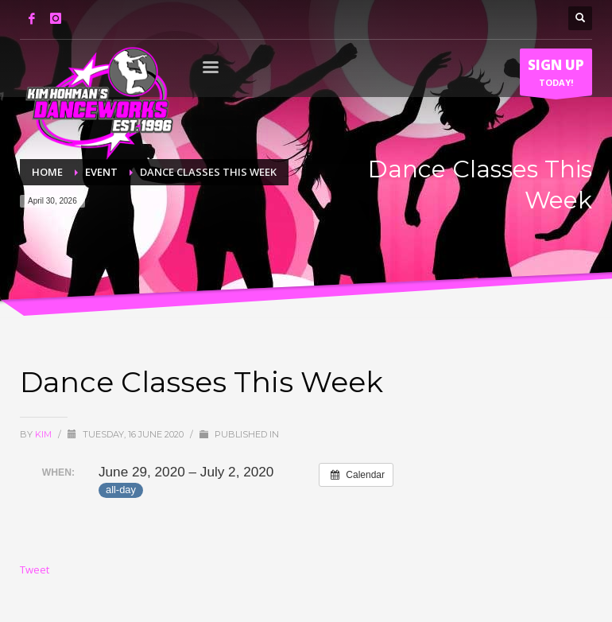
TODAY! (556, 75)
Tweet (34, 569)
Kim (44, 434)
